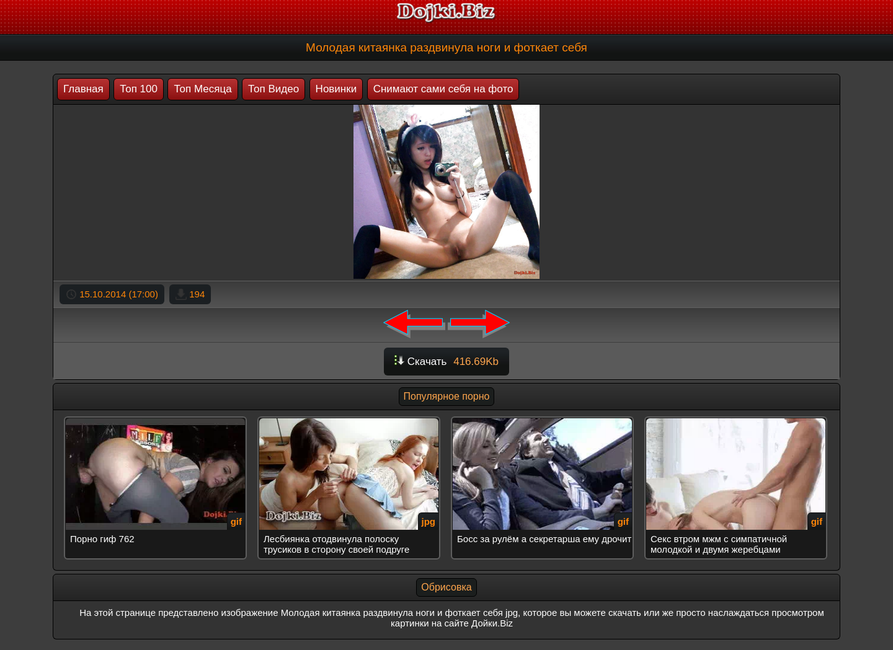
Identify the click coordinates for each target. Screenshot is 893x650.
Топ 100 (139, 89)
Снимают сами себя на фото (443, 89)
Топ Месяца (202, 89)
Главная (83, 89)
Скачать (446, 361)
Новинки (336, 89)
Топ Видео (273, 89)
